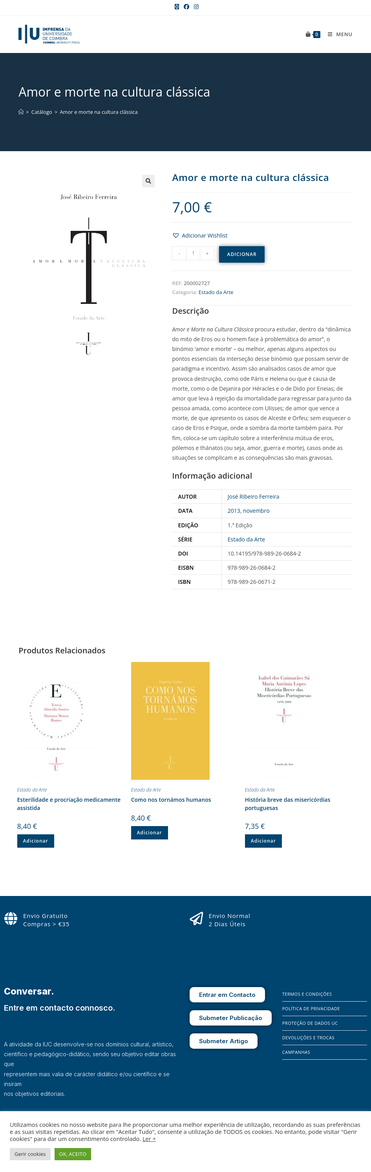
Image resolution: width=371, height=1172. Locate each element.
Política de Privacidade (311, 1008)
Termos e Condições (307, 994)
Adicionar (241, 254)
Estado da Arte (216, 292)
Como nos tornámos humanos (171, 799)
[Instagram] (299, 1105)
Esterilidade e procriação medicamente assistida (69, 804)
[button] (148, 181)
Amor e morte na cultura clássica (98, 111)
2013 (234, 510)
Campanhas (296, 1052)
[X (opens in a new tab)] (176, 6)
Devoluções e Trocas (308, 1037)
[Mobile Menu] (337, 34)
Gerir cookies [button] (30, 1153)
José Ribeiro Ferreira (254, 496)
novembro (256, 510)
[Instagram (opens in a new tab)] (195, 6)
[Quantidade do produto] (193, 253)
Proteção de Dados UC (310, 1023)
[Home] (21, 111)
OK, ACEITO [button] (72, 1153)
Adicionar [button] (35, 840)
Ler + (149, 1139)
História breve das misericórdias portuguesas (288, 804)
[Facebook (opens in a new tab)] (186, 6)
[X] (310, 1105)
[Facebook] (288, 1105)
